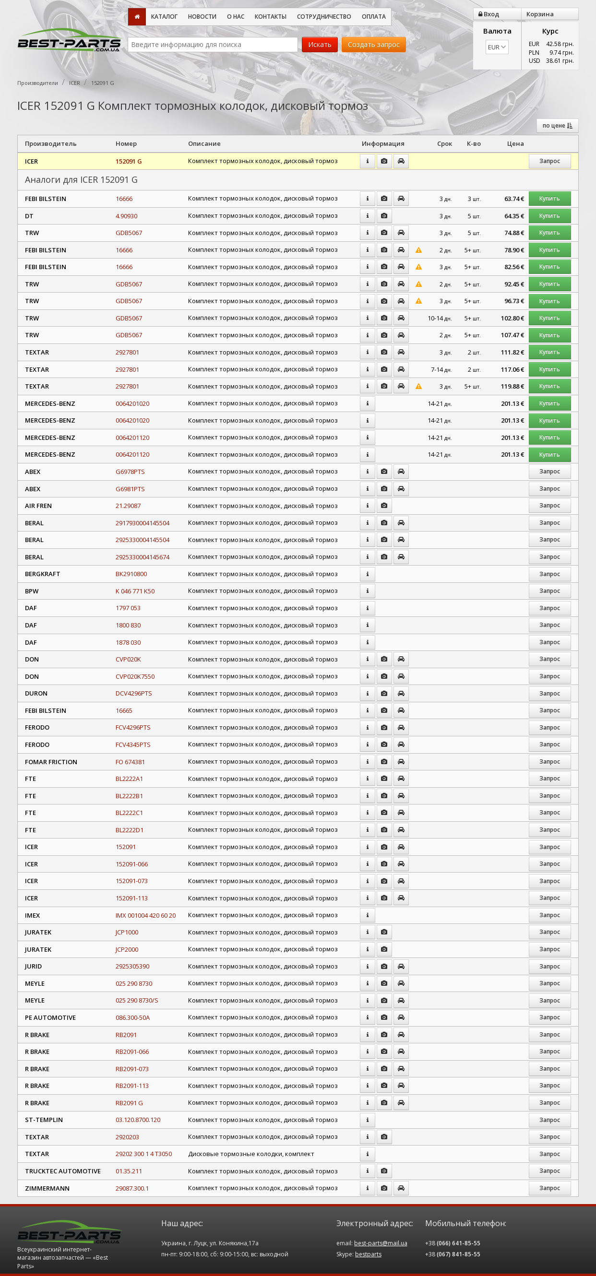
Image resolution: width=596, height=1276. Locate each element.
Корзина (540, 14)
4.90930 (126, 216)
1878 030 (128, 642)
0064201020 (132, 403)
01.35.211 (129, 1171)
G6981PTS (130, 488)
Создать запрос (374, 44)
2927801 (127, 352)
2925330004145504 (142, 539)
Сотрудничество (324, 16)
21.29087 (128, 505)
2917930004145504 (142, 523)
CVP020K (128, 659)
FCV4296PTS (133, 727)
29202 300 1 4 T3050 (144, 1153)
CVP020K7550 (135, 676)
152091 (126, 846)
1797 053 (128, 607)
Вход (488, 14)
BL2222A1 (129, 778)
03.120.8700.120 (138, 1119)
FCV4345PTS (133, 744)
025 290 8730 (134, 983)
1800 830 (128, 625)
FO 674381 (130, 761)
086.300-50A (133, 1017)
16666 (124, 198)
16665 (124, 710)
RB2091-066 (132, 1051)
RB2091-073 (132, 1068)
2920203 (127, 1137)
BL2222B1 (129, 796)
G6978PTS (130, 471)
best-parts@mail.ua (380, 1243)
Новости (202, 16)
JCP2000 (127, 949)
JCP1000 (127, 932)
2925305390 (132, 966)
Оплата (374, 16)
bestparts (368, 1254)
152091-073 (132, 880)
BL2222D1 (129, 830)
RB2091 (126, 1034)
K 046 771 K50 (135, 591)
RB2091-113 (132, 1085)
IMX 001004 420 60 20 (146, 915)
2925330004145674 (142, 557)
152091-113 (132, 898)
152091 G (129, 161)
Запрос (549, 161)
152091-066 (132, 864)
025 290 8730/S (137, 1000)
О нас (235, 16)
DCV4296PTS (134, 693)
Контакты (270, 16)
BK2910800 (131, 573)
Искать (320, 44)
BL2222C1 (129, 812)
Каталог (164, 16)
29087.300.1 (132, 1188)
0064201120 (132, 437)
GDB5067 (129, 232)
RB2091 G (129, 1103)
